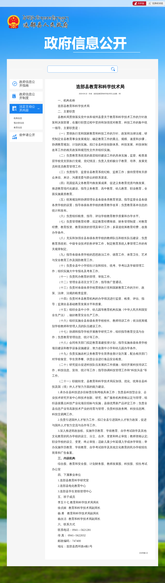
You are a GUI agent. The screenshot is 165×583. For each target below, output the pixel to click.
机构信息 (18, 118)
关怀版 (139, 3)
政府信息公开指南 (27, 83)
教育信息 (18, 127)
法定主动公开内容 (27, 108)
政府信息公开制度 (27, 96)
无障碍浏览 (155, 3)
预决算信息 (19, 123)
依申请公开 (27, 135)
